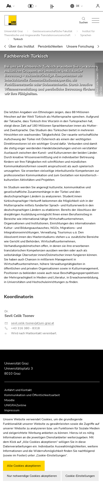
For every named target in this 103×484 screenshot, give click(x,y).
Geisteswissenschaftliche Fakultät (53, 31)
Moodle (9, 400)
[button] (10, 5)
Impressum (12, 410)
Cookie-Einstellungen (80, 476)
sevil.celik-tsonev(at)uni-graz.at (32, 323)
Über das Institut (21, 46)
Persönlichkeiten (50, 46)
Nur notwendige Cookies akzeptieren (32, 476)
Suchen (83, 20)
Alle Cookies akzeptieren (24, 466)
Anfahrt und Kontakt (18, 390)
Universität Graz (13, 31)
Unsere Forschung (80, 46)
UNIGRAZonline (15, 405)
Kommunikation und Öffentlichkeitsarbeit (32, 395)
